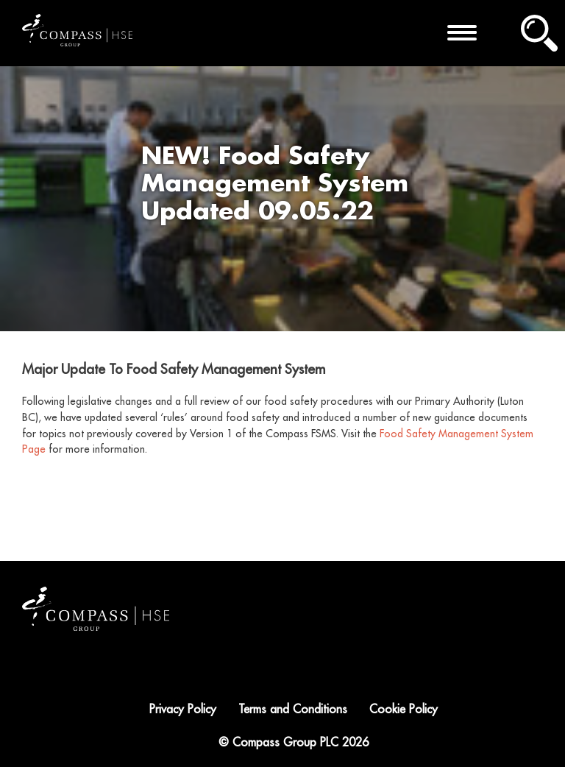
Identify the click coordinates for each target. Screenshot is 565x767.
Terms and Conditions (292, 709)
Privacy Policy (182, 709)
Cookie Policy (403, 709)
